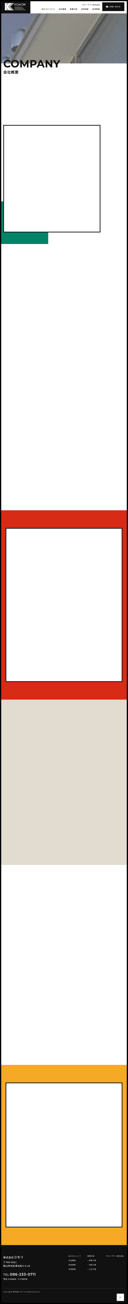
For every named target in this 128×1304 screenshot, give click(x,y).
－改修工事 (91, 1265)
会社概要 (62, 9)
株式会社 (13, 1257)
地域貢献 (85, 9)
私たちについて (48, 9)
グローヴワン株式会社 (91, 5)
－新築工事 (91, 1260)
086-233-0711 (23, 1274)
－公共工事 (91, 1269)
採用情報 (96, 9)
